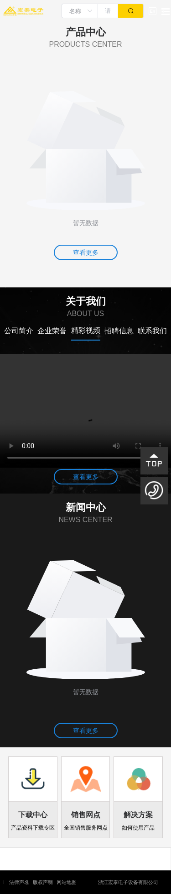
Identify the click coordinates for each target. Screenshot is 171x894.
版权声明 (43, 882)
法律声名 (19, 882)
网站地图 (67, 882)
